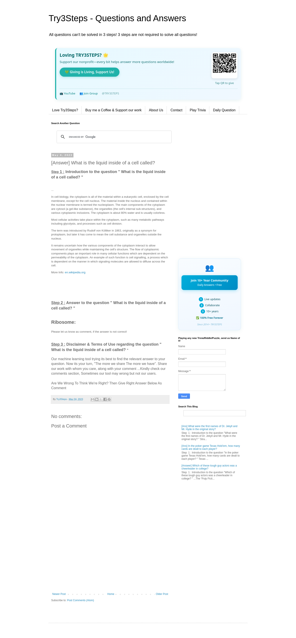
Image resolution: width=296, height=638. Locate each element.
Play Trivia (198, 110)
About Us (156, 110)
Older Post (162, 594)
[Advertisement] (110, 556)
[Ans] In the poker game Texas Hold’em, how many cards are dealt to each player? (210, 447)
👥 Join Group (89, 93)
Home (110, 594)
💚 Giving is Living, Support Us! (89, 72)
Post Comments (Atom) (80, 600)
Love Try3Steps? (65, 110)
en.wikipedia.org (75, 272)
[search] (113, 136)
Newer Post (59, 594)
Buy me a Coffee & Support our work (113, 110)
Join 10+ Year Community (209, 282)
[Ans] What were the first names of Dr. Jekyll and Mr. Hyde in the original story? (209, 428)
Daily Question (224, 110)
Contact (176, 110)
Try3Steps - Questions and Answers (117, 18)
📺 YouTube (67, 93)
